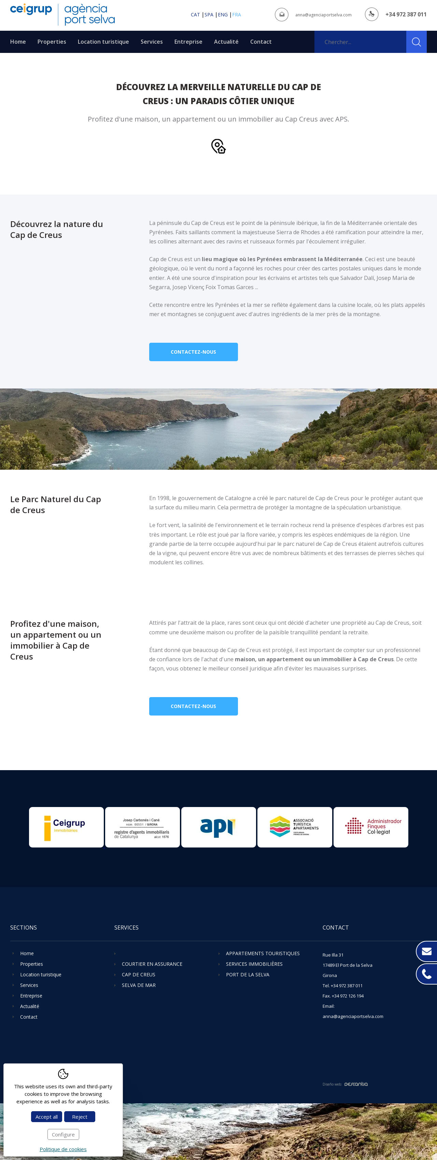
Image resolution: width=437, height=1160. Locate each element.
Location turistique (103, 41)
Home (18, 41)
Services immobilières (254, 964)
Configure (63, 1134)
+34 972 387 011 (406, 14)
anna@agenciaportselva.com (323, 15)
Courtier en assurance (152, 964)
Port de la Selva (247, 974)
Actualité (226, 41)
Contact (261, 41)
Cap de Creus (138, 974)
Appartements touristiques (263, 953)
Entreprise (188, 41)
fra (236, 14)
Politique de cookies (63, 1149)
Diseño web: (345, 1084)
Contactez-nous (193, 352)
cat (195, 14)
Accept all (47, 1116)
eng (223, 14)
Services (152, 41)
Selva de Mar (139, 985)
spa (209, 14)
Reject (79, 1116)
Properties (52, 41)
